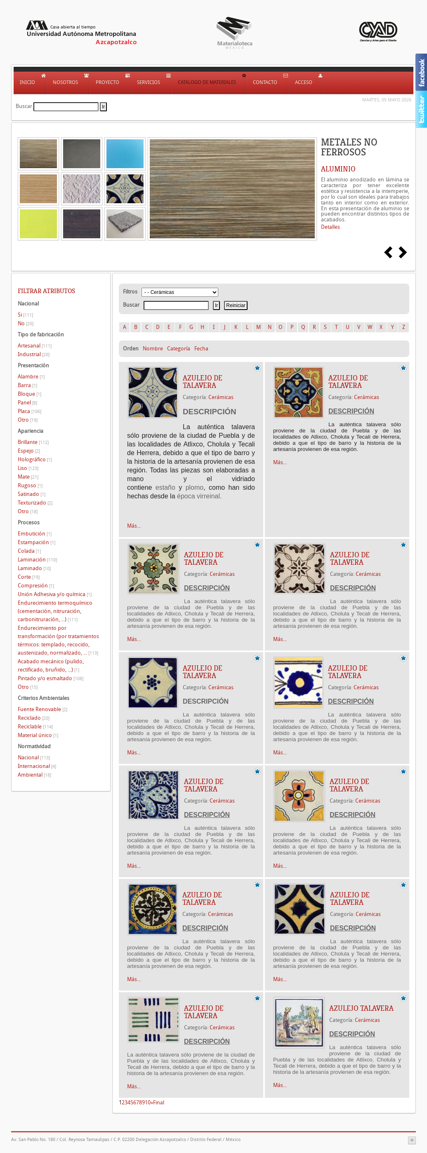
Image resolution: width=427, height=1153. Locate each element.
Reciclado (34, 718)
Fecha (201, 348)
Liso (28, 468)
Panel (27, 402)
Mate (28, 477)
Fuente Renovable (42, 709)
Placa (29, 411)
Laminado (34, 568)
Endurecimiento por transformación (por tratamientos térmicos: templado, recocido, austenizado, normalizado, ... (58, 640)
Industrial (34, 354)
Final (158, 1102)
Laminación (37, 560)
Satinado (31, 494)
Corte (29, 577)
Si (25, 315)
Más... (134, 526)
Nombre (153, 348)
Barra (27, 385)
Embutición (35, 534)
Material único (38, 735)
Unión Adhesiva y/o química (55, 594)
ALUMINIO (338, 169)
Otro (28, 420)
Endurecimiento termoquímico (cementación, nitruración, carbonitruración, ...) (55, 611)
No (25, 323)
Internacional (37, 766)
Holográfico (35, 459)
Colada (29, 551)
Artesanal (35, 346)
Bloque (29, 394)
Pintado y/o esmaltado (50, 678)
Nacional (34, 757)
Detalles (330, 227)
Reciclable (35, 726)
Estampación (36, 542)
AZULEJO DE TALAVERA (202, 381)
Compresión (36, 585)
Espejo (29, 451)
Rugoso (30, 485)
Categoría (178, 348)
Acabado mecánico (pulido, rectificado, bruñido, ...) (51, 665)
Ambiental (34, 775)
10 (148, 1102)
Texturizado (35, 503)
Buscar (24, 106)
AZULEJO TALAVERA (361, 1008)
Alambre (31, 376)
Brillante (33, 442)
